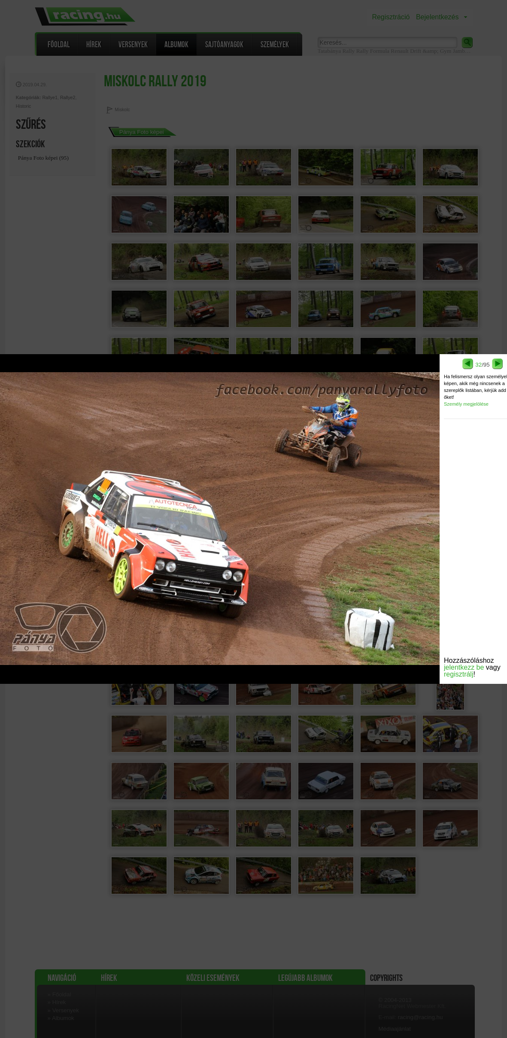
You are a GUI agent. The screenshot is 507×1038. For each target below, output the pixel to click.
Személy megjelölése (466, 404)
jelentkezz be (464, 667)
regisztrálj (458, 674)
